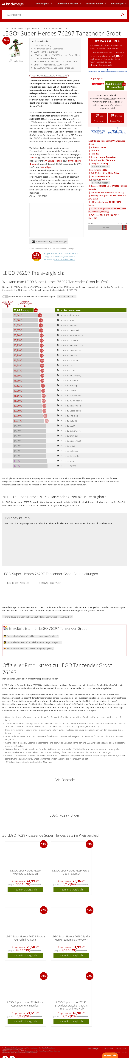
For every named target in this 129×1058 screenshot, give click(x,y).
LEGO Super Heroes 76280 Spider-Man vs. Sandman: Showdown (71, 938)
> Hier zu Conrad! (66, 390)
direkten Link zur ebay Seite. (99, 523)
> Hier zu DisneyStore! (68, 430)
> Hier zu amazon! (66, 325)
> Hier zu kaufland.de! (68, 395)
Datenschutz (107, 1048)
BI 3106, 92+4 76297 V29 (18, 582)
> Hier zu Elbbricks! (67, 450)
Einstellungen (117, 3)
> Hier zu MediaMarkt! (68, 350)
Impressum (120, 1048)
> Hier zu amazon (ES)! (68, 440)
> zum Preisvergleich (25, 889)
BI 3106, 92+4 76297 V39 (50, 582)
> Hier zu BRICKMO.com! (69, 345)
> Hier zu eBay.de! (66, 420)
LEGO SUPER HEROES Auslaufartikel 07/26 (49, 76)
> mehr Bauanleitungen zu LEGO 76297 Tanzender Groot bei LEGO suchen (38, 616)
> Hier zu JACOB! (66, 466)
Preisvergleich (42, 3)
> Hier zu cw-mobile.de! (69, 400)
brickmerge (93, 1048)
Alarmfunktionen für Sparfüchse (48, 48)
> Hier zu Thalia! (66, 365)
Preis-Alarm (109, 98)
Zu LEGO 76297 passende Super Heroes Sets (54, 67)
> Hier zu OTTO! (65, 370)
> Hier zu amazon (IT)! (68, 405)
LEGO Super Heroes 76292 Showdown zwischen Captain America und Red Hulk (71, 1005)
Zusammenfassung (42, 45)
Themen (94, 3)
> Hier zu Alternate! (68, 310)
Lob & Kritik (110, 1055)
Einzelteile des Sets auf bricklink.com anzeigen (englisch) (31, 636)
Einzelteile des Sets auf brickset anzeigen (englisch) (28, 648)
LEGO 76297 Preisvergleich (46, 51)
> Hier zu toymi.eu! (67, 435)
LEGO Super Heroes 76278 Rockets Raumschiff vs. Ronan (25, 938)
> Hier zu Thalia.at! (67, 415)
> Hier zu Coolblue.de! (68, 410)
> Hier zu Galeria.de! (67, 456)
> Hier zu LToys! (65, 445)
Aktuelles (67, 3)
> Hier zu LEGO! (65, 425)
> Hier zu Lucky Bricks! (68, 340)
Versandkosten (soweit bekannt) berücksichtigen (32, 296)
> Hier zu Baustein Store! (69, 335)
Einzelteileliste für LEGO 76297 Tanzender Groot (55, 61)
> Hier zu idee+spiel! (67, 330)
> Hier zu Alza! (65, 320)
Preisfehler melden (66, 296)
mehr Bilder (16, 61)
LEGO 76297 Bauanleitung (46, 58)
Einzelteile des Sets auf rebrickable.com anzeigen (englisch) (32, 642)
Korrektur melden (100, 166)
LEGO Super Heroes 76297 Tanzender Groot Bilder (57, 55)
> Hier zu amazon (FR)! (68, 375)
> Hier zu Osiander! (67, 360)
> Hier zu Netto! (65, 461)
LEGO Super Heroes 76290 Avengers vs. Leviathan (25, 872)
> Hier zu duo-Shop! (67, 315)
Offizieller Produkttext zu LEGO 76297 (51, 64)
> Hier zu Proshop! (67, 385)
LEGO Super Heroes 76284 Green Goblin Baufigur (71, 872)
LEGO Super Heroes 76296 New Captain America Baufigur (25, 1004)
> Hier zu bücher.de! (67, 380)
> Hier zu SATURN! (67, 355)
